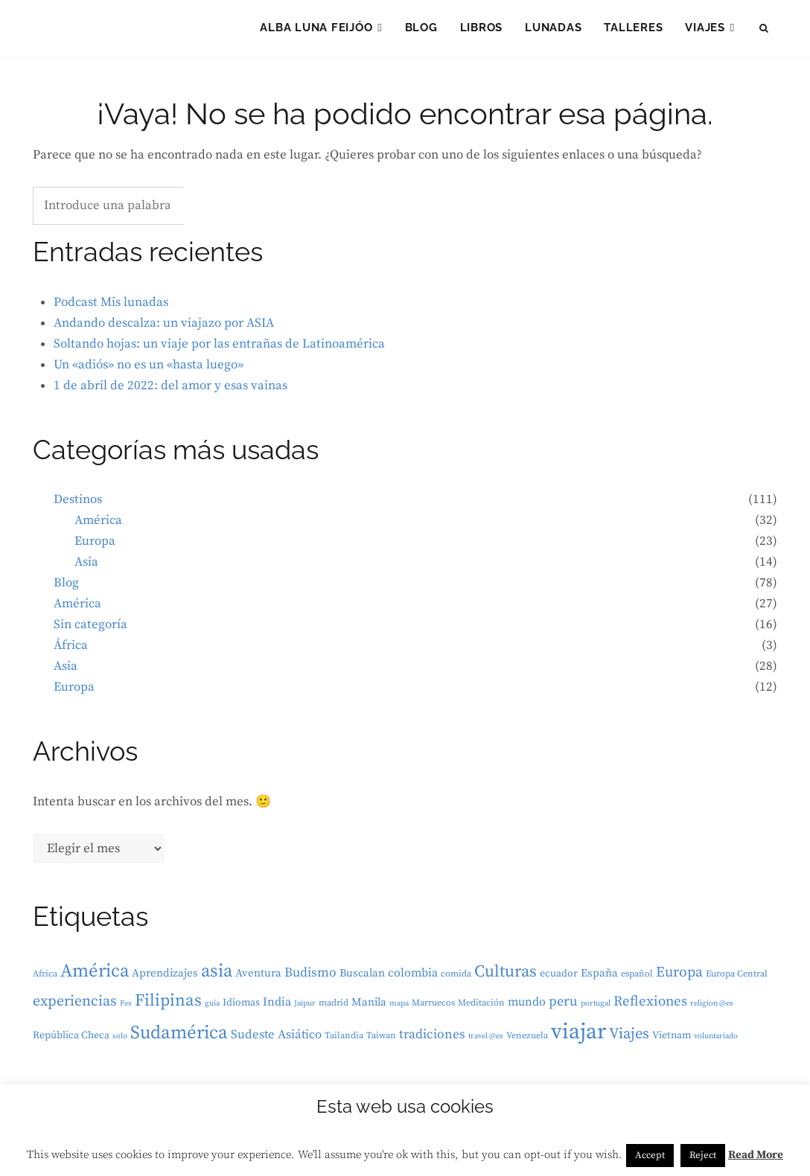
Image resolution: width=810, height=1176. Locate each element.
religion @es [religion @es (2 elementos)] (711, 1008)
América (98, 525)
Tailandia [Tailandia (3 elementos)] (344, 1040)
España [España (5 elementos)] (599, 978)
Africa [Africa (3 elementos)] (45, 978)
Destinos (78, 504)
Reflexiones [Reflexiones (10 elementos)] (650, 1005)
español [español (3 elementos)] (637, 978)
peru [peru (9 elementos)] (563, 1005)
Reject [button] (702, 1155)
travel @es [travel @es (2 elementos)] (485, 1040)
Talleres (633, 29)
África (71, 650)
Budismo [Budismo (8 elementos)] (310, 977)
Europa (94, 545)
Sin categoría (90, 629)
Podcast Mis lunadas (111, 306)
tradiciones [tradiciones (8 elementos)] (432, 1039)
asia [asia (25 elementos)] (216, 976)
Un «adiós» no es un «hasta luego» (148, 368)
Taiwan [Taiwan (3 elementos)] (381, 1040)
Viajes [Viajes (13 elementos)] (629, 1038)
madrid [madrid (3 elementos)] (333, 1007)
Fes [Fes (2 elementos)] (126, 1008)
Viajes (705, 29)
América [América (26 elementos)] (94, 975)
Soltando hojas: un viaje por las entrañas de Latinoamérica (219, 347)
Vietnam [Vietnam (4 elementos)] (671, 1039)
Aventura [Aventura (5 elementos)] (258, 978)
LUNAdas (553, 29)
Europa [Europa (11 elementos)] (679, 977)
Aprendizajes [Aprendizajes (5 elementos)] (165, 978)
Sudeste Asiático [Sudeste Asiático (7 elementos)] (276, 1039)
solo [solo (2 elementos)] (119, 1040)
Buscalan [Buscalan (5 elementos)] (362, 978)
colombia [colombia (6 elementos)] (413, 977)
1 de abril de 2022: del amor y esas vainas (170, 389)
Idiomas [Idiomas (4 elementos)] (241, 1007)
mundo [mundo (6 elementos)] (527, 1006)
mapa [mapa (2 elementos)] (399, 1008)
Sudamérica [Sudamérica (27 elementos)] (179, 1037)
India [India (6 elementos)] (277, 1006)
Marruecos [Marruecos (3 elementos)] (433, 1007)
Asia (86, 566)
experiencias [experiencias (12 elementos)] (75, 1006)
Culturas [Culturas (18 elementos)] (505, 976)
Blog (421, 29)
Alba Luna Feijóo (316, 29)
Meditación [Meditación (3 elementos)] (481, 1007)
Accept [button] (650, 1155)
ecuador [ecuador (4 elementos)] (559, 978)
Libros (481, 29)
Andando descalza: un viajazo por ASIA (164, 327)
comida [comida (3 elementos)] (456, 978)
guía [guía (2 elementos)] (212, 1008)
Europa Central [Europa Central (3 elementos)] (737, 978)
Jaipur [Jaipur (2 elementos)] (305, 1008)
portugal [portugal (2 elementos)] (595, 1008)
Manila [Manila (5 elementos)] (368, 1007)
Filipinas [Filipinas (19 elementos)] (168, 1005)
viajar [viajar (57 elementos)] (578, 1036)
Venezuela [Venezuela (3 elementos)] (527, 1040)
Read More (755, 1155)
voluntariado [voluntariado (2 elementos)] (716, 1040)
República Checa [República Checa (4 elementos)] (71, 1039)
